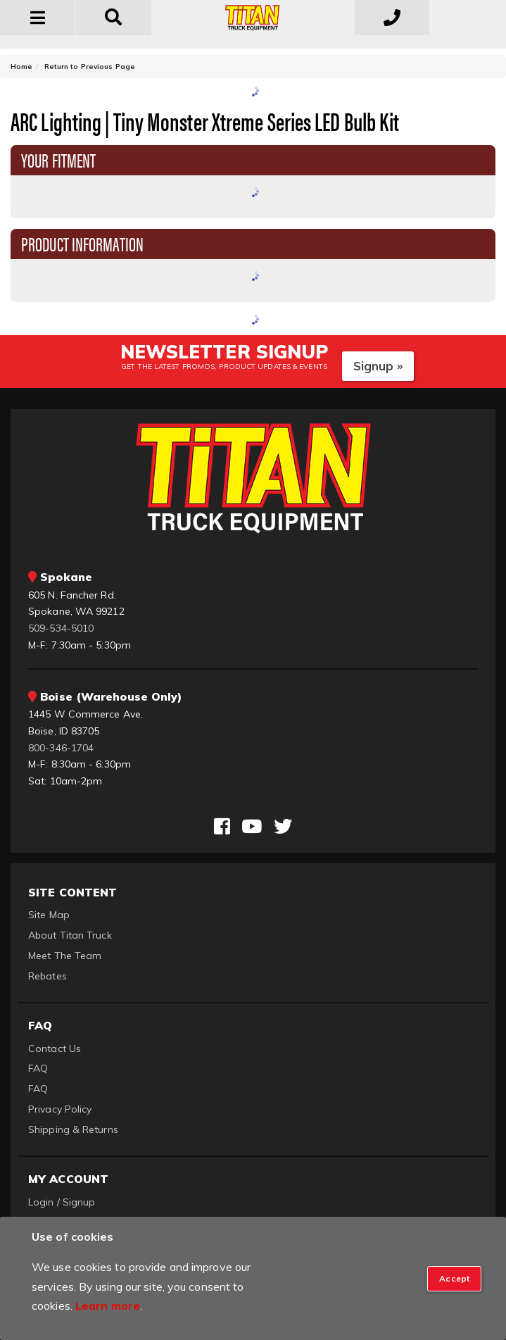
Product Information (82, 243)
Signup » (378, 365)
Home (21, 66)
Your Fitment (58, 159)
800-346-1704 (61, 747)
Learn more (107, 1305)
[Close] (454, 1278)
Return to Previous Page (89, 66)
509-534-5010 (61, 628)
